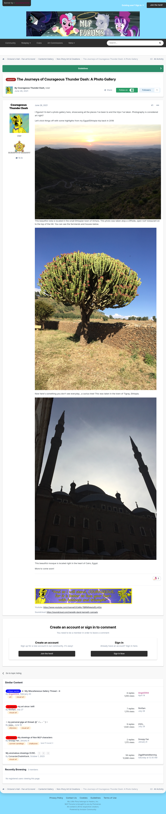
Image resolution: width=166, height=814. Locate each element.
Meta (72, 43)
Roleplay (26, 43)
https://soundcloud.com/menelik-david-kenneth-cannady (72, 612)
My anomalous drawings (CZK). (21, 753)
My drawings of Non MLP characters (35, 737)
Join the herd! (156, 5)
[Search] (124, 43)
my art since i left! (26, 706)
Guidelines (83, 68)
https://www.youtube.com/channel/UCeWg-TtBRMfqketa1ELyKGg (72, 607)
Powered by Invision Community (83, 809)
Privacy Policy (56, 797)
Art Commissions (55, 43)
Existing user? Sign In (133, 5)
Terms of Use (110, 797)
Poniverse (97, 804)
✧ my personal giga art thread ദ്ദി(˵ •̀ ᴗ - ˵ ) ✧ (27, 722)
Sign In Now (119, 653)
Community (10, 43)
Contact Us (71, 797)
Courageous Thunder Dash (18, 106)
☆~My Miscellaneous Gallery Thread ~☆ (41, 691)
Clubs (39, 43)
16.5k (19, 158)
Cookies (84, 797)
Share (108, 90)
